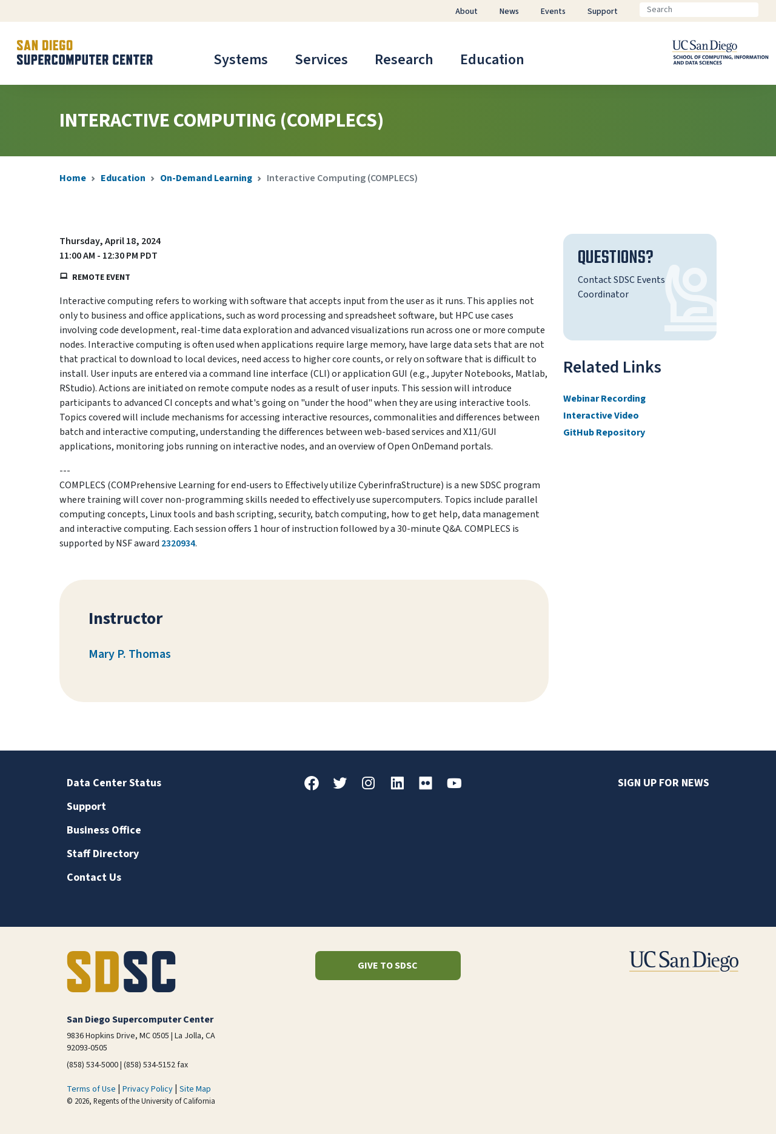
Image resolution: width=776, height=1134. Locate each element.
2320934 (178, 543)
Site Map (195, 1089)
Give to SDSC (388, 965)
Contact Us (94, 877)
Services (321, 59)
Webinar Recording (604, 398)
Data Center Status (114, 783)
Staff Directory (103, 853)
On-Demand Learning (206, 178)
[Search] (699, 9)
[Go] (768, 9)
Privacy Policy (147, 1089)
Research (404, 59)
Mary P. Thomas (130, 654)
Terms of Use (91, 1089)
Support (86, 806)
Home (72, 178)
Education (492, 59)
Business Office (104, 830)
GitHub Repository (604, 432)
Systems (240, 59)
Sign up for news (663, 783)
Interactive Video (601, 415)
